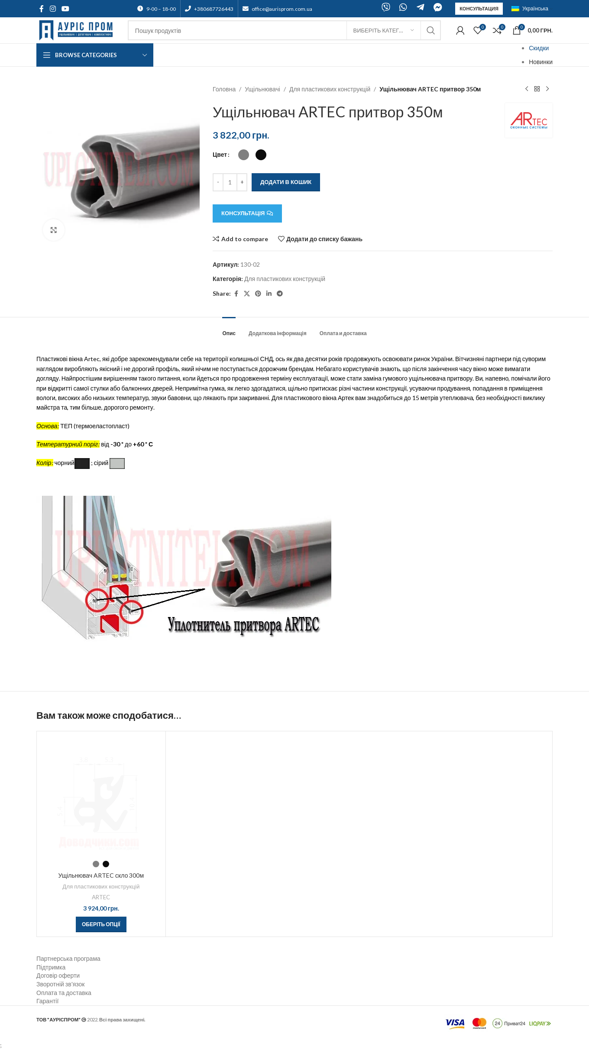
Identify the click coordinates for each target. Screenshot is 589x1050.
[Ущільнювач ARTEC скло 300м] (101, 796)
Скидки (539, 48)
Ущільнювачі (263, 89)
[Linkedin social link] (269, 294)
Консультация (479, 8)
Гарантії (47, 1001)
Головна (224, 89)
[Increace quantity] (241, 182)
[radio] (243, 154)
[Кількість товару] (229, 182)
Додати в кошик (285, 181)
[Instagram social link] (52, 8)
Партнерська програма (68, 958)
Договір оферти (58, 975)
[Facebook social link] (41, 8)
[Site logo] (77, 29)
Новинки (541, 61)
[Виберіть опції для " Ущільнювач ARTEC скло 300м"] (101, 924)
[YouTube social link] (65, 8)
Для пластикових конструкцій (329, 89)
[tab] (229, 329)
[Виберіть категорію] (383, 30)
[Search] (284, 30)
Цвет (220, 154)
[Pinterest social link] (258, 294)
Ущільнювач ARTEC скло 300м (101, 875)
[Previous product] (526, 89)
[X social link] (246, 294)
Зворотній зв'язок (60, 984)
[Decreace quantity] (218, 182)
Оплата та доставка (63, 992)
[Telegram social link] (279, 294)
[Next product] (547, 89)
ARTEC (101, 897)
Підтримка (50, 967)
